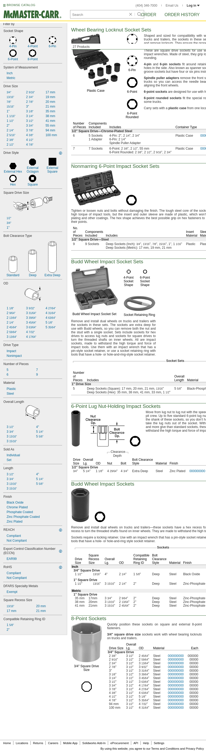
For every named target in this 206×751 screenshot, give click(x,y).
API (136, 743)
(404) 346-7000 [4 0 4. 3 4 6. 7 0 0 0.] (146, 5)
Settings (159, 743)
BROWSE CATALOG (21, 5)
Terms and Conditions (165, 748)
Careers (53, 743)
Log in (193, 5)
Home (7, 743)
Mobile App (70, 743)
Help (146, 743)
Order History (182, 14)
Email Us (172, 5)
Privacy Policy (195, 748)
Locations (22, 743)
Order (148, 14)
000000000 (176, 656)
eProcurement (120, 743)
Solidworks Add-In (94, 743)
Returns (38, 743)
